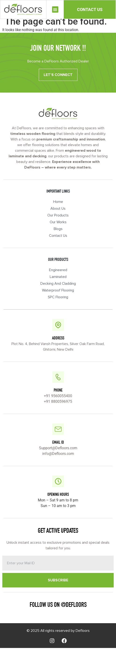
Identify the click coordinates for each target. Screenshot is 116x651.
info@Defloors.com (58, 456)
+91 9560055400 (58, 399)
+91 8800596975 (58, 404)
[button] (55, 9)
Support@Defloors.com (58, 451)
